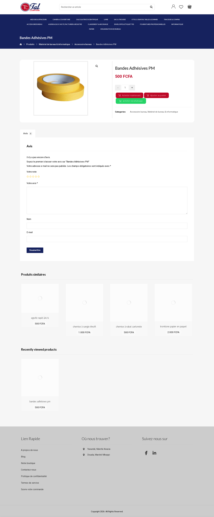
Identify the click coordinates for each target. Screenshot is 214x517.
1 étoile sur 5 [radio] (28, 176)
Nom (29, 219)
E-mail (30, 232)
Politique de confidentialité (34, 476)
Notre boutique (28, 463)
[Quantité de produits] (125, 88)
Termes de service (30, 483)
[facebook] (146, 451)
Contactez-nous (28, 469)
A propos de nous (29, 450)
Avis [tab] (27, 133)
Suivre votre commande (32, 489)
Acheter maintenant (131, 95)
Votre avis (32, 183)
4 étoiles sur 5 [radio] (36, 176)
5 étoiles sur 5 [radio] (39, 176)
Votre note (32, 171)
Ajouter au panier (158, 95)
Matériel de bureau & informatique (163, 112)
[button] (97, 66)
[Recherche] (151, 7)
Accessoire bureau (138, 112)
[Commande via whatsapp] (189, 6)
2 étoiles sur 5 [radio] (30, 176)
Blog (23, 456)
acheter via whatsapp (133, 100)
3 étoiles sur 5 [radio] (33, 176)
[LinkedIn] (154, 451)
